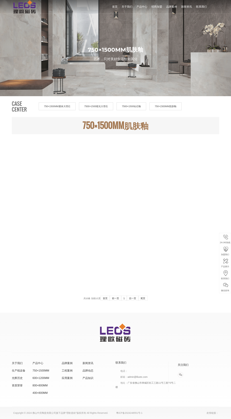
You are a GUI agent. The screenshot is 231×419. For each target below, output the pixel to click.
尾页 (143, 298)
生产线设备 (18, 370)
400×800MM (40, 392)
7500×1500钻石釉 (131, 106)
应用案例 (67, 378)
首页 (115, 6)
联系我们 (201, 6)
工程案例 (67, 370)
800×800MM (40, 385)
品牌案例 (171, 6)
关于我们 (127, 6)
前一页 (115, 298)
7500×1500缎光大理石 (96, 106)
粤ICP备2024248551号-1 (129, 413)
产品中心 (141, 6)
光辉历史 (17, 378)
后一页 (132, 298)
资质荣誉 (17, 385)
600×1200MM (40, 378)
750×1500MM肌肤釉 (165, 106)
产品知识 (88, 378)
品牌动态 (88, 370)
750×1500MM (40, 370)
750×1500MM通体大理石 (57, 106)
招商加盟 (156, 6)
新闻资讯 (186, 6)
